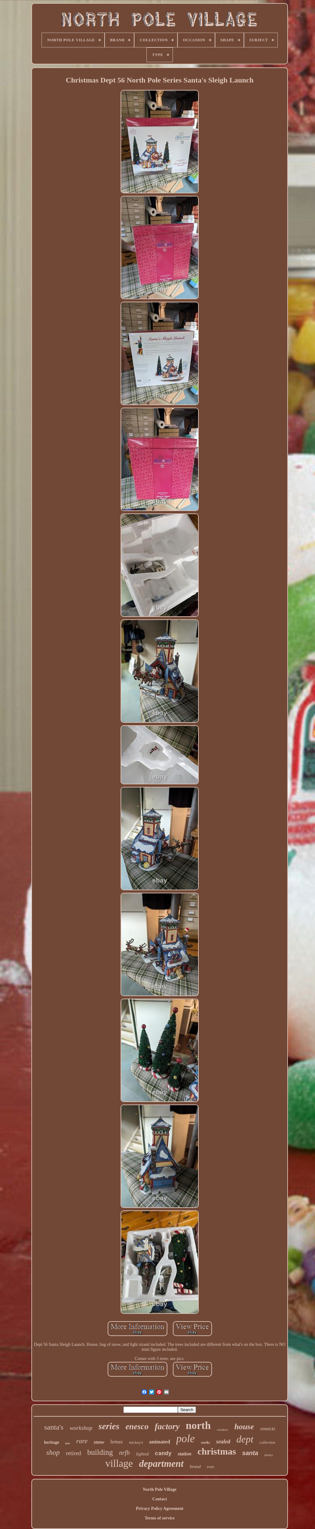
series (108, 1426)
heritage (51, 1442)
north (198, 1425)
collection (267, 1442)
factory (167, 1426)
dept (244, 1439)
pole (185, 1439)
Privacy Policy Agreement (159, 1508)
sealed (223, 1441)
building (100, 1452)
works (205, 1442)
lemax (116, 1442)
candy (163, 1454)
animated (159, 1442)
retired (73, 1453)
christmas (216, 1451)
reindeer (222, 1429)
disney (268, 1455)
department (161, 1463)
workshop (81, 1428)
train (210, 1467)
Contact (159, 1499)
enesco (137, 1426)
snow (99, 1442)
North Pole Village (160, 1489)
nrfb (124, 1452)
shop (53, 1452)
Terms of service (159, 1518)
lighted (142, 1453)
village (119, 1463)
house (244, 1426)
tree (67, 1443)
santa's (53, 1427)
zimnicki (267, 1428)
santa (250, 1453)
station (184, 1453)
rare (82, 1441)
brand (195, 1466)
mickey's (136, 1442)
